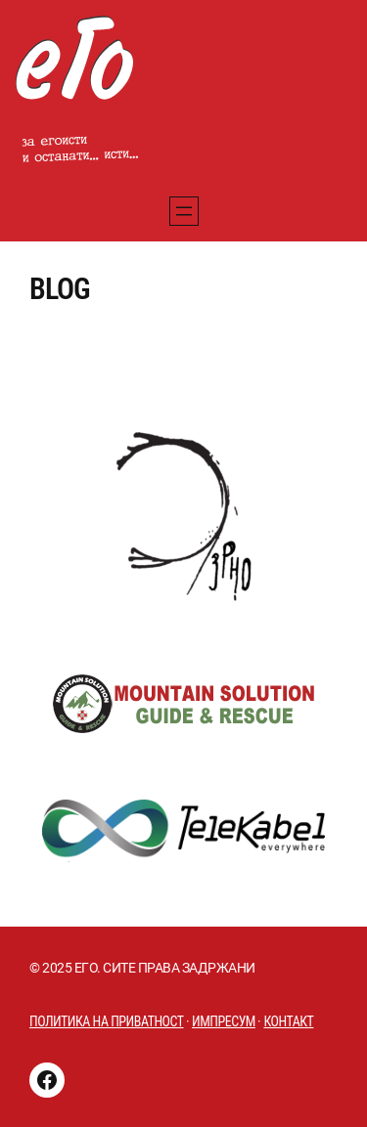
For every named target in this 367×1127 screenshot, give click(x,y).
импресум (223, 1021)
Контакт (288, 1021)
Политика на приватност (106, 1021)
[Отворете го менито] (184, 211)
